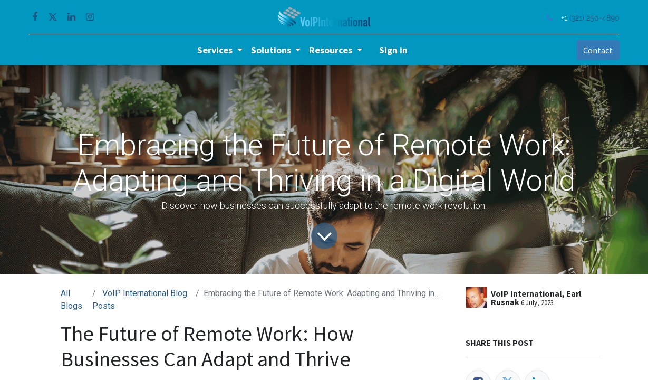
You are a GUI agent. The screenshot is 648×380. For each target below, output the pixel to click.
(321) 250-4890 (592, 17)
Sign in (393, 50)
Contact (595, 50)
